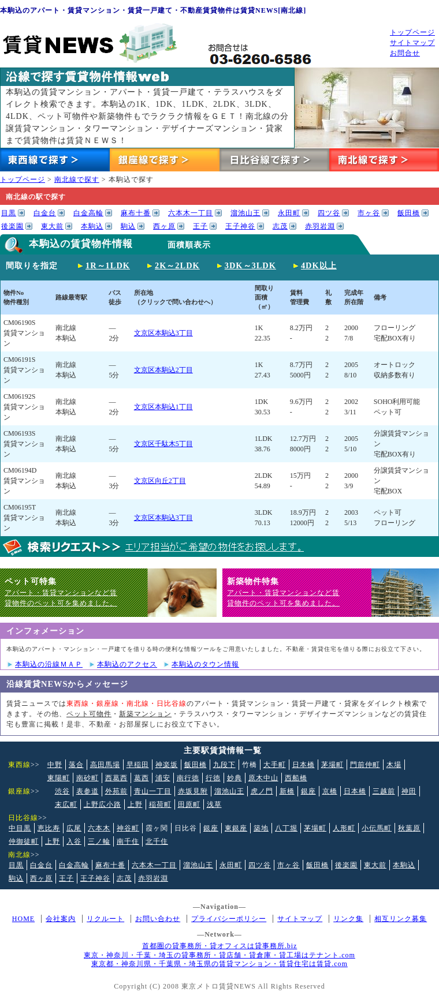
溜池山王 (245, 213)
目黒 (8, 213)
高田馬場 (105, 765)
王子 (200, 226)
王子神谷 (240, 226)
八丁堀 (286, 828)
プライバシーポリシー (228, 919)
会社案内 (61, 919)
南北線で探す (76, 179)
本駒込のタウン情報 (205, 664)
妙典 (234, 778)
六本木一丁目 (190, 213)
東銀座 (236, 828)
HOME (23, 919)
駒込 (128, 226)
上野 (135, 804)
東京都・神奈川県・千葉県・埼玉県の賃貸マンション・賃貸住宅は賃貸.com (219, 964)
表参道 (87, 791)
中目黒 (20, 828)
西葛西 (116, 778)
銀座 (308, 791)
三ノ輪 (99, 841)
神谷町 (128, 828)
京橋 (329, 791)
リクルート (105, 919)
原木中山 (263, 778)
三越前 (384, 791)
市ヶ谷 (369, 213)
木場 (393, 765)
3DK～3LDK (250, 265)
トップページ (412, 32)
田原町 (189, 804)
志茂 (280, 226)
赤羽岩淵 (320, 226)
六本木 (99, 828)
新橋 (287, 791)
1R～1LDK (107, 265)
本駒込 (92, 226)
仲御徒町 (24, 841)
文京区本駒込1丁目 (163, 407)
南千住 (128, 841)
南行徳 (188, 778)
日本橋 (303, 765)
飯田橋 (408, 213)
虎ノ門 (262, 791)
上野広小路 (102, 804)
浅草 (214, 804)
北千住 (157, 841)
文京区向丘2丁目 (160, 481)
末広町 (66, 804)
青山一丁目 (153, 791)
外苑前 (116, 791)
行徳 (213, 778)
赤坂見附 (193, 791)
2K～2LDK (177, 265)
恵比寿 (49, 828)
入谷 (73, 841)
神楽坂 (166, 765)
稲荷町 (160, 804)
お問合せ (405, 53)
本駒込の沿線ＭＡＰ (49, 664)
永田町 (289, 213)
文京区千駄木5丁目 (163, 444)
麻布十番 (136, 213)
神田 (408, 791)
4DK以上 (319, 265)
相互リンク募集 (400, 919)
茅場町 (332, 765)
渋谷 (62, 791)
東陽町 (58, 778)
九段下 (224, 765)
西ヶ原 (164, 226)
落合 (76, 765)
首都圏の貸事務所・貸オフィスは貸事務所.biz (219, 946)
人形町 (344, 828)
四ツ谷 (329, 213)
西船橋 (296, 778)
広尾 (73, 828)
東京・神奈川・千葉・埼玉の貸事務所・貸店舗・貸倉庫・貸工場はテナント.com (219, 955)
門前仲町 (365, 765)
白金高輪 (88, 213)
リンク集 (348, 919)
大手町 (274, 765)
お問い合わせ (157, 919)
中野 (54, 765)
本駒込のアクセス (127, 664)
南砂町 (87, 778)
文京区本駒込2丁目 (163, 370)
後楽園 (12, 226)
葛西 (141, 778)
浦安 (162, 778)
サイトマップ (412, 43)
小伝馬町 (377, 828)
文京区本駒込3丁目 (163, 333)
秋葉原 (409, 828)
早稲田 (138, 765)
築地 (261, 828)
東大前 (52, 226)
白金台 (45, 213)
